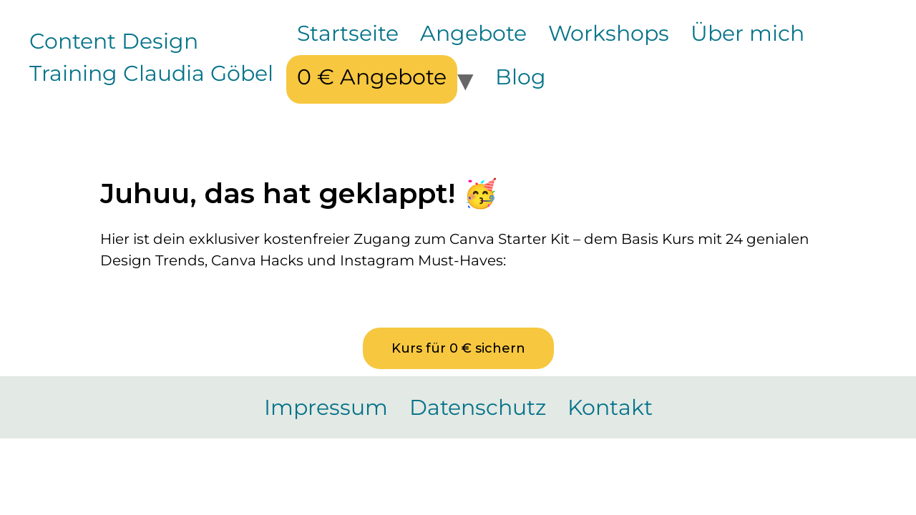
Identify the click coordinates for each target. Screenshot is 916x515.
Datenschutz (477, 407)
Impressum (326, 407)
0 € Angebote (372, 77)
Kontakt (610, 407)
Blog (520, 77)
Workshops (608, 33)
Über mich (747, 33)
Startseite (348, 33)
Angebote (473, 33)
